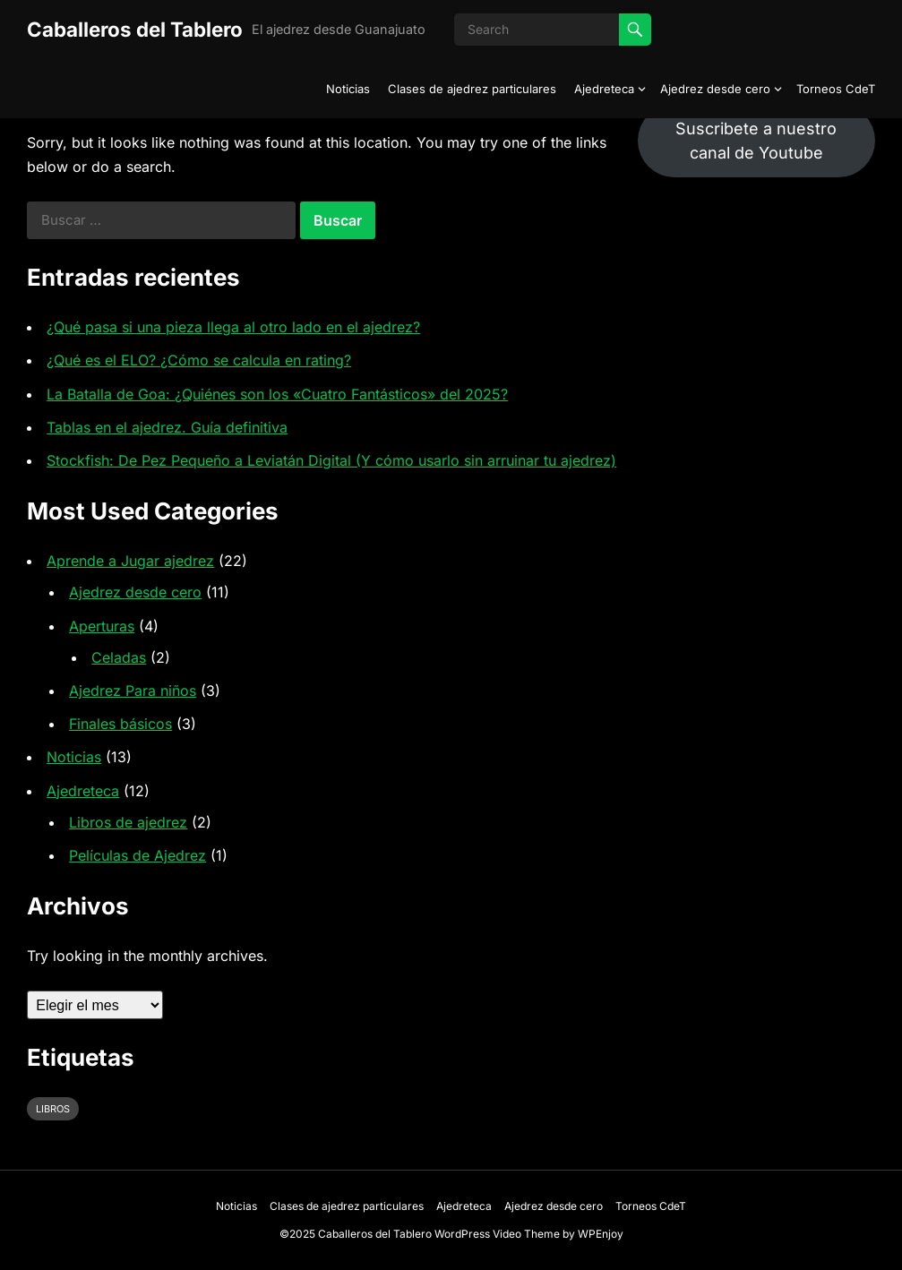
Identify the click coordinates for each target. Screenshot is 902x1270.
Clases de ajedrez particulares (472, 89)
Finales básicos (120, 724)
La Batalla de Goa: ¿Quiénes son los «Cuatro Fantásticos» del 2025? (277, 394)
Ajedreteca (604, 89)
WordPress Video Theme (497, 1233)
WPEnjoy (600, 1233)
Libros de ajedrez (128, 822)
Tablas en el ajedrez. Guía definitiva (167, 427)
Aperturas (101, 626)
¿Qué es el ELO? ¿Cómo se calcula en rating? (199, 360)
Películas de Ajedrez (137, 855)
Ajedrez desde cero (715, 89)
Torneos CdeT (835, 89)
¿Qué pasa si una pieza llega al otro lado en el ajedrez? (233, 327)
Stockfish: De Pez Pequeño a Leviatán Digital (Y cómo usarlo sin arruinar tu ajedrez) (331, 460)
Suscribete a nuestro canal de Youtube (756, 140)
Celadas (118, 657)
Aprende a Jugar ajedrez (130, 561)
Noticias (348, 89)
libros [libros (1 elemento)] (53, 1109)
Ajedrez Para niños (132, 690)
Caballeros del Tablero (135, 29)
